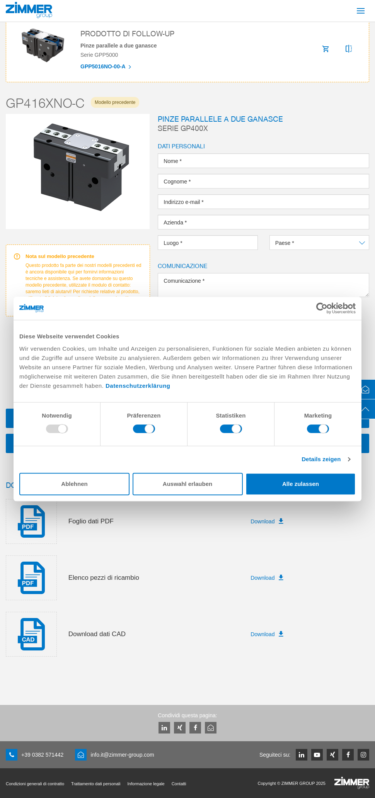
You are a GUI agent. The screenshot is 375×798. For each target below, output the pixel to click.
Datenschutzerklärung (138, 385)
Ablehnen (74, 483)
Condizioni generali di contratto (35, 783)
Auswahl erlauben (187, 483)
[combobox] (319, 242)
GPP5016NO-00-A (103, 67)
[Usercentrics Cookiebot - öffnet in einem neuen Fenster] (322, 308)
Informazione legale (146, 783)
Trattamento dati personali (95, 783)
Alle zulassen (300, 483)
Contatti (179, 783)
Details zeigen (321, 459)
